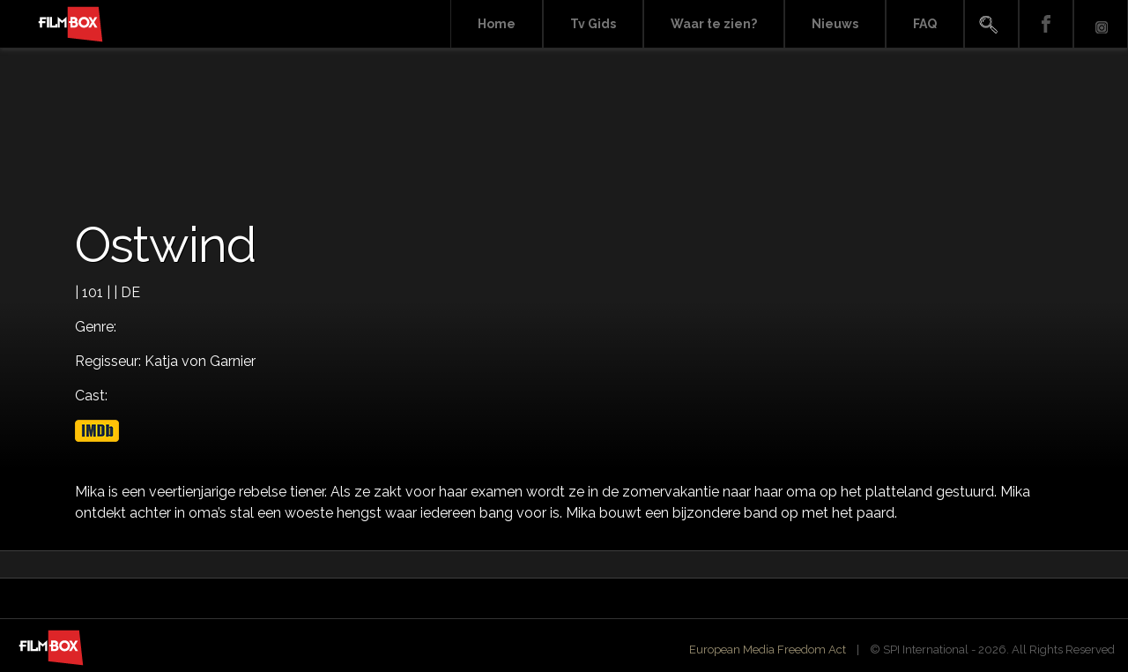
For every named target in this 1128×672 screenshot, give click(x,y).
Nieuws (835, 24)
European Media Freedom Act (767, 649)
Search (991, 24)
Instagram (1100, 24)
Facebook (1046, 24)
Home (497, 24)
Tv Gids (593, 24)
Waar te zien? (714, 24)
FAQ (925, 24)
